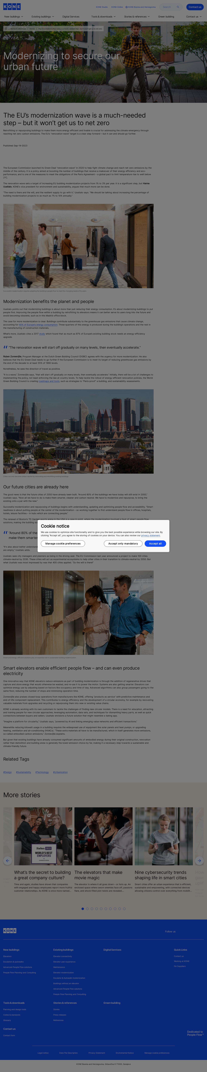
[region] (103, 536)
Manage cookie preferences (63, 543)
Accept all (155, 543)
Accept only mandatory (123, 543)
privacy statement (150, 535)
